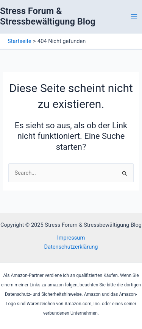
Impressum (71, 237)
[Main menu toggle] (134, 16)
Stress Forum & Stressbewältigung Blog (47, 16)
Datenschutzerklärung (71, 246)
